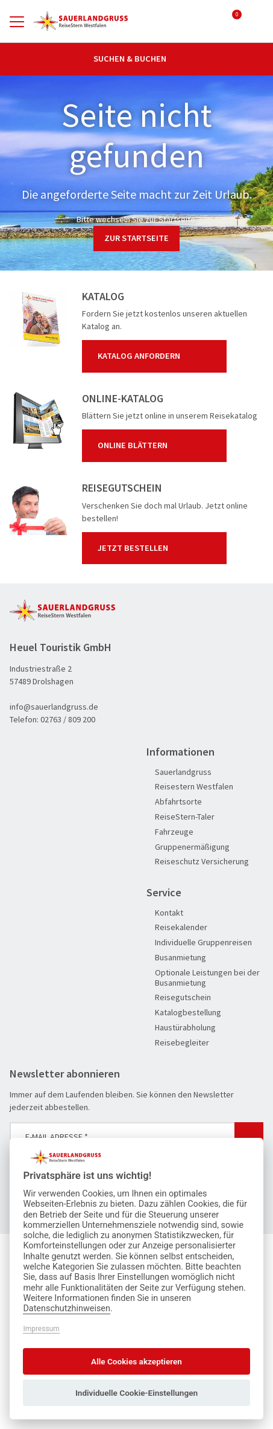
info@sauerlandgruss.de (54, 706)
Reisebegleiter (177, 1043)
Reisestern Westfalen (189, 787)
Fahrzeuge (169, 832)
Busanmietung (176, 957)
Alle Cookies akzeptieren (136, 1361)
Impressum (41, 1329)
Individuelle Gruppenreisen (199, 942)
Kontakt (164, 913)
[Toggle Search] (256, 21)
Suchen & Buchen (136, 58)
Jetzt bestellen (157, 548)
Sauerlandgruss (179, 772)
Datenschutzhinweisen (66, 1308)
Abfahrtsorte (174, 802)
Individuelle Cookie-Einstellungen (136, 1393)
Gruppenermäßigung (188, 847)
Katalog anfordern (157, 356)
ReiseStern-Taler (180, 817)
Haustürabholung (181, 1028)
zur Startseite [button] (136, 238)
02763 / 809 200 (67, 719)
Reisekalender (176, 927)
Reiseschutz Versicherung (197, 861)
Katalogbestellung (183, 1012)
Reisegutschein (178, 997)
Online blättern (157, 445)
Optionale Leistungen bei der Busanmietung (203, 978)
